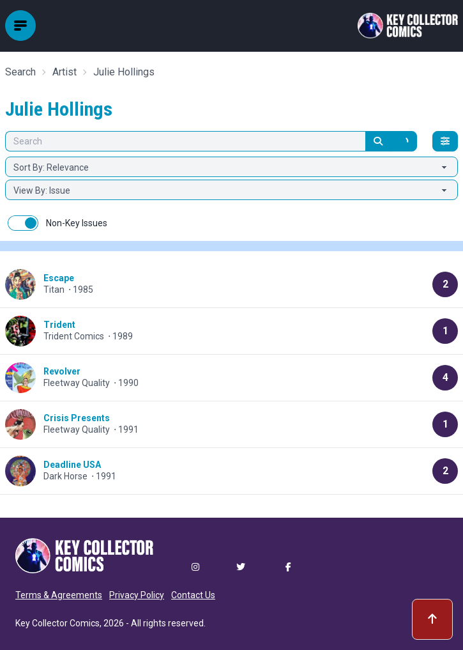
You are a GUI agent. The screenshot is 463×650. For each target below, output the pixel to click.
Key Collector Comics (57, 623)
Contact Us (193, 595)
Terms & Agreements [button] (58, 595)
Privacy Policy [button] (136, 595)
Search (20, 72)
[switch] (23, 223)
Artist (64, 72)
